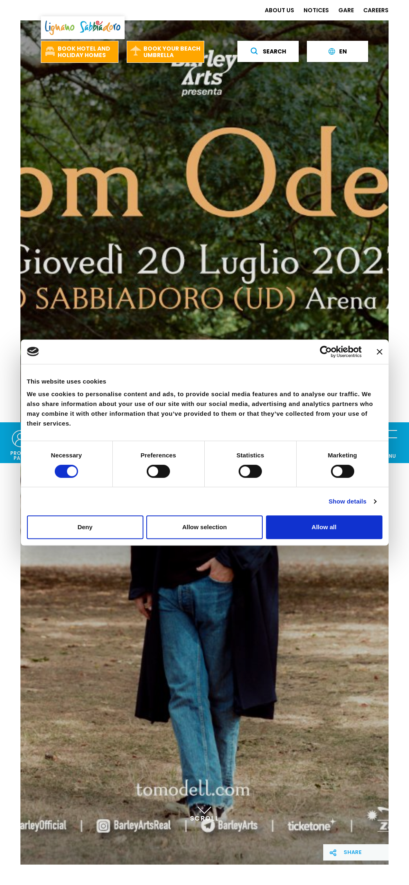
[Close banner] (379, 352)
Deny (85, 526)
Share (353, 852)
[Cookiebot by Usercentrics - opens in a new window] (326, 352)
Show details (348, 501)
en (338, 51)
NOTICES (316, 10)
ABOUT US (279, 10)
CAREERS (376, 10)
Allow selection (204, 526)
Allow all (324, 526)
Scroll (204, 810)
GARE (346, 10)
